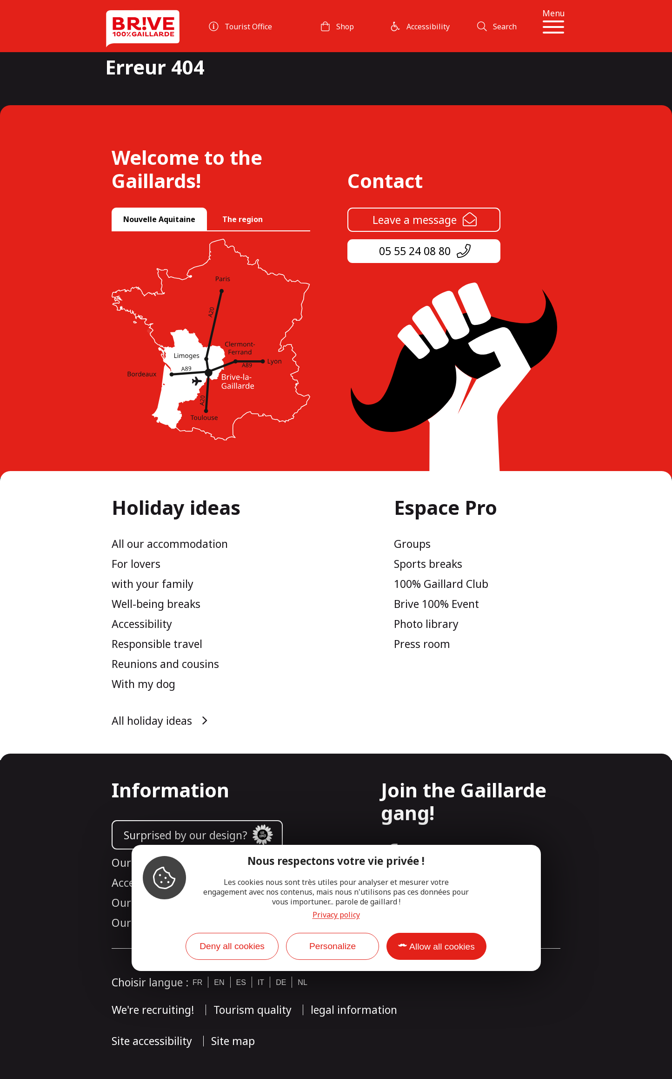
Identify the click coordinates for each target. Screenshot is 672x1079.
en (219, 982)
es (241, 982)
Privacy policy (336, 915)
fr (197, 982)
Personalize (332, 946)
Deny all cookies (232, 946)
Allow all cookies (442, 946)
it (261, 982)
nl (302, 982)
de (281, 982)
